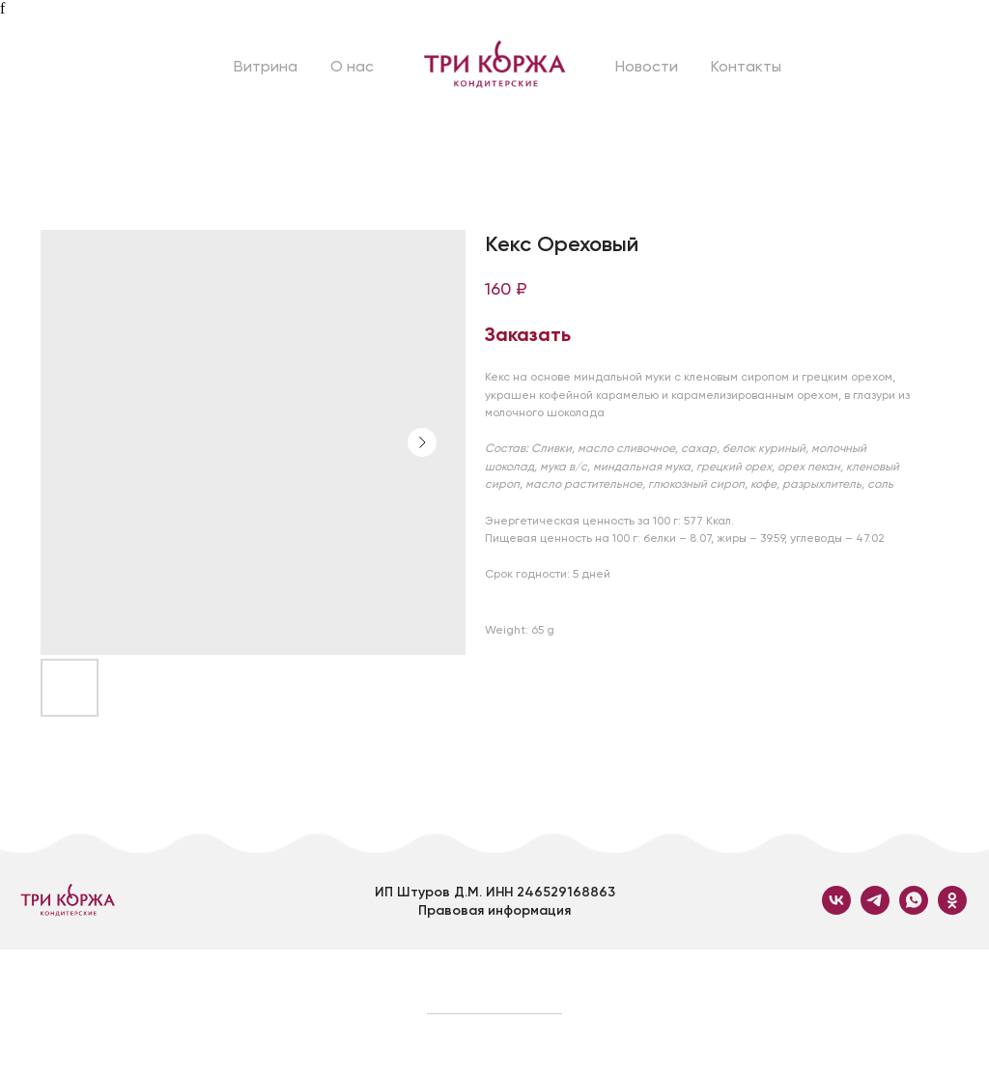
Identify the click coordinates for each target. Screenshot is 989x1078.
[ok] (952, 909)
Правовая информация (494, 910)
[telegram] (875, 909)
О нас (352, 66)
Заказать (528, 334)
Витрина (265, 66)
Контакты (746, 66)
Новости (646, 66)
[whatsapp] (913, 909)
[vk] (836, 909)
